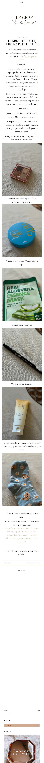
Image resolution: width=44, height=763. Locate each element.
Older (38, 710)
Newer (5, 710)
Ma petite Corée (15, 69)
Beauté (9, 563)
